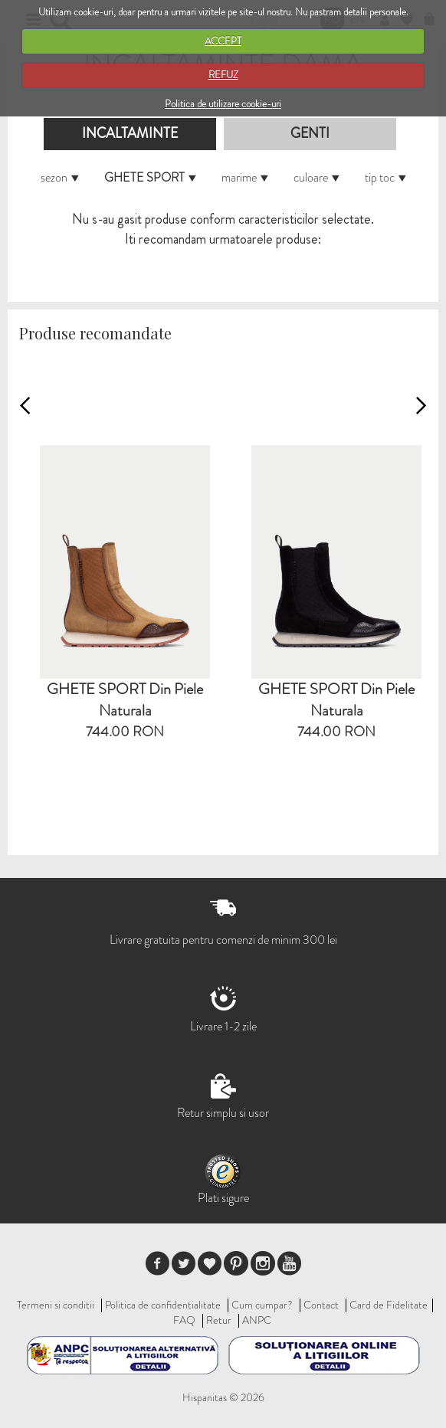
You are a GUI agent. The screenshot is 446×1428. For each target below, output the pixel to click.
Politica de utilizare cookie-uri (223, 104)
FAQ (184, 1320)
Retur (218, 1320)
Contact (321, 1304)
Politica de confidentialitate (163, 1304)
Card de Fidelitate (388, 1304)
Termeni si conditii (55, 1304)
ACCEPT (223, 41)
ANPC (256, 1320)
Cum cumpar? (262, 1304)
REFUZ (223, 74)
